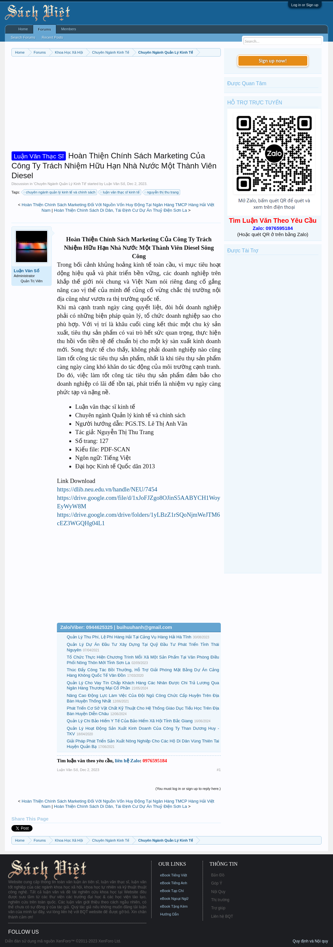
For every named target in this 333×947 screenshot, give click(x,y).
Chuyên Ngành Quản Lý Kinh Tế (60, 184)
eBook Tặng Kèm (174, 906)
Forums (44, 29)
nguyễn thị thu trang (162, 192)
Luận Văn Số (114, 184)
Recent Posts (52, 37)
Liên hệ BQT (222, 916)
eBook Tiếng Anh (173, 883)
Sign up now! (273, 61)
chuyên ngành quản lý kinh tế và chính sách (60, 192)
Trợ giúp (218, 908)
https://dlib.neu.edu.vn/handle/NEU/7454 (107, 489)
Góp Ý (216, 883)
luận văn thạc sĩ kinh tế (120, 192)
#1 (219, 770)
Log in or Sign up (304, 5)
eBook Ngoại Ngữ (174, 898)
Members (68, 29)
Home (23, 29)
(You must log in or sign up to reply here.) (188, 789)
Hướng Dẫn (169, 914)
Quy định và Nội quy (310, 941)
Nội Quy (218, 891)
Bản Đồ (217, 875)
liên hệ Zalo (127, 760)
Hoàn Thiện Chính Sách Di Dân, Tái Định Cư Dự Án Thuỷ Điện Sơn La (120, 210)
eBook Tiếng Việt (173, 875)
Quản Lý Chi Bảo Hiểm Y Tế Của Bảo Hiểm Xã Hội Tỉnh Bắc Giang (130, 720)
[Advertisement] (116, 105)
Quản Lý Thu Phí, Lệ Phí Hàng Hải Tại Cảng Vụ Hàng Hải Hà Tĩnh (129, 636)
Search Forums (23, 37)
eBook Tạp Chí (172, 891)
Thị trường (220, 900)
